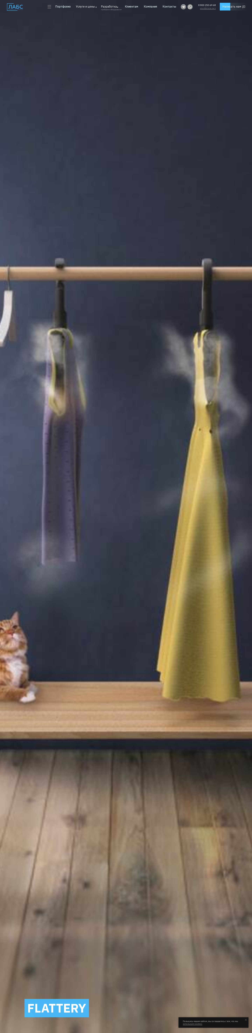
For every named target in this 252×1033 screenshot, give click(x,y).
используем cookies (192, 1024)
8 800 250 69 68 (207, 5)
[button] (236, 7)
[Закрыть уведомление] (246, 1020)
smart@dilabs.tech (208, 8)
